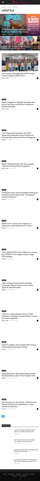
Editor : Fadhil (5, 78)
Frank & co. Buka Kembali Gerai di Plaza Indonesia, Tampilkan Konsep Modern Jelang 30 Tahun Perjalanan (19, 316)
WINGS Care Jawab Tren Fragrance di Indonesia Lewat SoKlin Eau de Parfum (17, 225)
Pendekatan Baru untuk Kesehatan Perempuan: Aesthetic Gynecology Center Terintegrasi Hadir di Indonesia (20, 195)
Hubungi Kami (22, 476)
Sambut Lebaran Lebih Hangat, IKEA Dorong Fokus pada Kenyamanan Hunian (19, 346)
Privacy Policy (25, 474)
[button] (3, 2)
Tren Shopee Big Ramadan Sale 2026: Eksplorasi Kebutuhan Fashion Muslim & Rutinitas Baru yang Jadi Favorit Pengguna (18, 135)
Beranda (4, 7)
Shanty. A (4, 139)
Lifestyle (4, 27)
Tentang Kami (11, 474)
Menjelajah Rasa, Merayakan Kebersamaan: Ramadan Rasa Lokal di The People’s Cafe (19, 375)
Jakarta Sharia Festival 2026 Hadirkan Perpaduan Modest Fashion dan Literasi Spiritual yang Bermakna (17, 285)
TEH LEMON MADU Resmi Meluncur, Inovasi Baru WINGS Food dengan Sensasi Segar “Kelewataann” (19, 254)
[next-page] (13, 416)
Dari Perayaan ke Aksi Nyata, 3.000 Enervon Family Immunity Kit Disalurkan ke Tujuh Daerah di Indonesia (19, 404)
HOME (4, 474)
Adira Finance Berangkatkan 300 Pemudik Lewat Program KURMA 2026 (18, 75)
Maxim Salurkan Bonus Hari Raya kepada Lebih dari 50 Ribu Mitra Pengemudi (18, 165)
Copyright (18, 474)
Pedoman (15, 476)
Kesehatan (9, 7)
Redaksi (32, 474)
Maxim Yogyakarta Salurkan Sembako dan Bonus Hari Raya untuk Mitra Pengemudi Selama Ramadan (18, 104)
